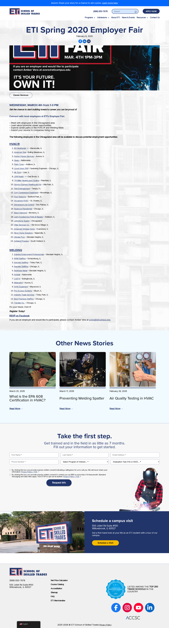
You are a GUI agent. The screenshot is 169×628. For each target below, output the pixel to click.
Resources (141, 17)
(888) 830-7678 (100, 11)
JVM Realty (19, 176)
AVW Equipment (21, 286)
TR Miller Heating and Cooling (26, 180)
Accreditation (56, 588)
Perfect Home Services (24, 156)
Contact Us (155, 17)
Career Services (20, 95)
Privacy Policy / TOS (29, 472)
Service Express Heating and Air (27, 184)
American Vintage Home (24, 229)
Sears (16, 160)
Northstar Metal (20, 270)
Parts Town (19, 164)
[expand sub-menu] (94, 17)
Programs (89, 17)
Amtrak (17, 274)
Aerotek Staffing (21, 262)
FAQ (52, 596)
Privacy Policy (105, 625)
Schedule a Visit (105, 542)
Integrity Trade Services (24, 295)
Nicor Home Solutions (23, 233)
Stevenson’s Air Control (24, 205)
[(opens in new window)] (116, 607)
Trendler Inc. (19, 303)
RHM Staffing (20, 258)
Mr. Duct (17, 172)
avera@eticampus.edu (100, 320)
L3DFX (17, 279)
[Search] (135, 11)
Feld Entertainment (22, 188)
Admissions (102, 17)
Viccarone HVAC (21, 201)
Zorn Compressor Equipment (26, 192)
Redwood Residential (23, 209)
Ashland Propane (21, 241)
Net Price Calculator (59, 580)
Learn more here (110, 3)
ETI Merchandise (58, 600)
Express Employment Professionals (29, 254)
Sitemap (54, 592)
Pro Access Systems (23, 291)
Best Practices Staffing (24, 299)
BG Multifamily (20, 148)
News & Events (128, 17)
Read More (14, 408)
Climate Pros (19, 237)
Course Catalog (57, 584)
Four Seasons (20, 197)
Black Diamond (20, 213)
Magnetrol (18, 283)
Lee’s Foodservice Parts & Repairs (28, 217)
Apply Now (151, 11)
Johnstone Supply (21, 221)
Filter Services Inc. (22, 225)
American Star (20, 152)
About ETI (115, 17)
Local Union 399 (21, 168)
